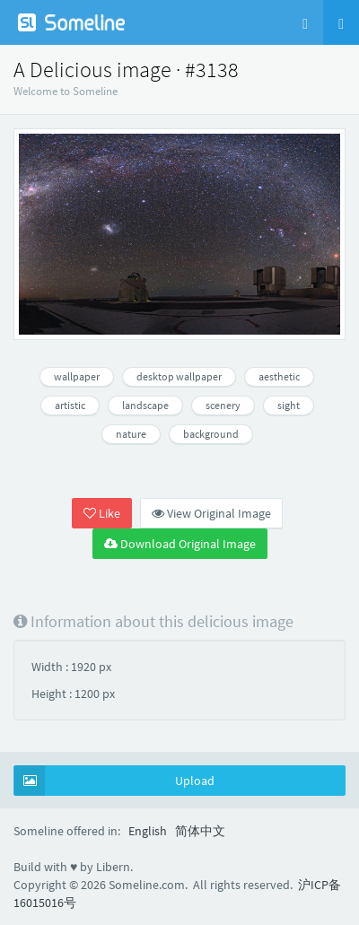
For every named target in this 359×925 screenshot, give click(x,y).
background (211, 434)
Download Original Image (180, 544)
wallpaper (77, 376)
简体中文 (200, 831)
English (147, 831)
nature (131, 434)
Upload (114, 780)
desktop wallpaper (179, 376)
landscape (145, 405)
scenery (223, 405)
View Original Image (211, 513)
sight (288, 405)
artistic (70, 405)
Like (101, 513)
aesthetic (279, 376)
